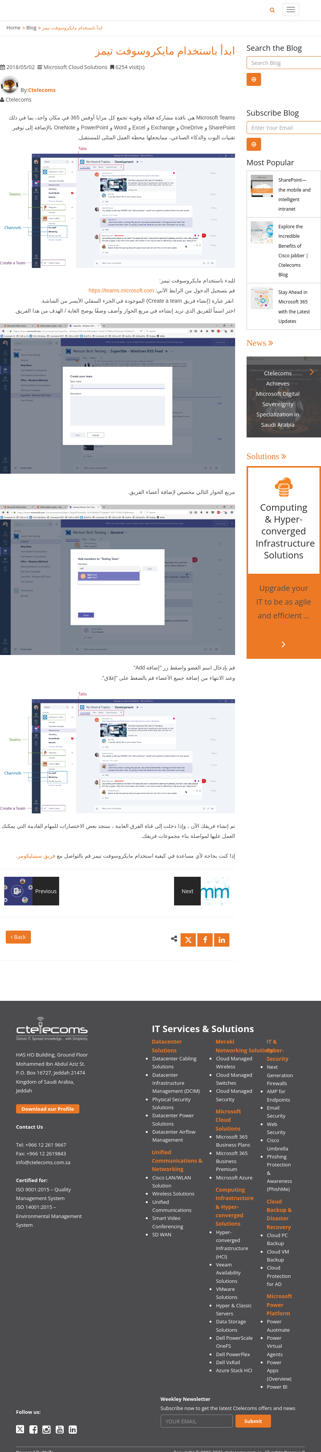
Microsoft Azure (234, 1177)
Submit (253, 1421)
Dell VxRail (228, 1362)
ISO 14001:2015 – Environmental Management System (49, 1216)
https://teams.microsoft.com (121, 290)
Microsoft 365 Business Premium (232, 1161)
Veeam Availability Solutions (228, 1272)
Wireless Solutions (173, 1193)
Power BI (277, 1386)
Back (18, 937)
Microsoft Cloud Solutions (228, 1120)
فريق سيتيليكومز (36, 856)
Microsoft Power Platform (279, 1304)
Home (13, 27)
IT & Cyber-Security (278, 1050)
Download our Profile (47, 1108)
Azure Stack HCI (234, 1370)
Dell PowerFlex (233, 1354)
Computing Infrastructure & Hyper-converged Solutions (235, 1206)
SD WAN (161, 1234)
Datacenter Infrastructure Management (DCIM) (176, 1083)
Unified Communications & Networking (177, 1161)
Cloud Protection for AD (279, 1275)
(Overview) (279, 1378)
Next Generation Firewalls (280, 1075)
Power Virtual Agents (274, 1346)
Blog (31, 27)
